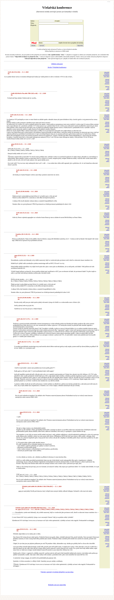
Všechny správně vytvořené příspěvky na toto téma (57, 575)
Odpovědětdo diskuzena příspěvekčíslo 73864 (106, 197)
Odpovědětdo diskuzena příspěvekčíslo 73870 (106, 347)
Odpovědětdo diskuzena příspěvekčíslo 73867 (106, 261)
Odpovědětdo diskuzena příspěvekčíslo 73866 (106, 239)
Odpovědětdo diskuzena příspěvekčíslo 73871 (106, 513)
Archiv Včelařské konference (57, 70)
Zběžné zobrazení (57, 67)
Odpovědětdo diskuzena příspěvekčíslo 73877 (106, 492)
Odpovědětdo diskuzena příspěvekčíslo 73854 (106, 99)
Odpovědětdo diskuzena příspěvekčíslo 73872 (106, 534)
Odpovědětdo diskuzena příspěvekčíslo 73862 (106, 149)
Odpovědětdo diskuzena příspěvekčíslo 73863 (106, 175)
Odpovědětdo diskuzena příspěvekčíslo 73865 (106, 218)
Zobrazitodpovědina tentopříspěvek (107, 85)
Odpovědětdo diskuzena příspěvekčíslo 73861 (106, 120)
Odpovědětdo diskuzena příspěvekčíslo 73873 (106, 368)
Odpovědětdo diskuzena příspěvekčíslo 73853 (106, 77)
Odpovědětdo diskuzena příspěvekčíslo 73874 (106, 396)
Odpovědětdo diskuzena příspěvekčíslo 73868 (106, 303)
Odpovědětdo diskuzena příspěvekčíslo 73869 (106, 324)
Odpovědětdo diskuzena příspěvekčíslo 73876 (106, 418)
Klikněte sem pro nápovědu (57, 588)
